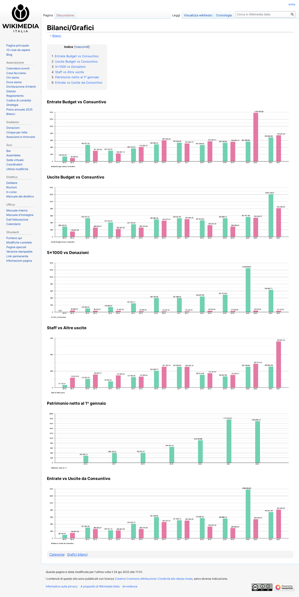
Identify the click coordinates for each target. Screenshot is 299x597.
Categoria (56, 554)
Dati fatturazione (17, 219)
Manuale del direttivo (20, 196)
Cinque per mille (16, 132)
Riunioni (11, 187)
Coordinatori (14, 164)
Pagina (48, 15)
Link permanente (17, 256)
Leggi (176, 15)
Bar (8, 151)
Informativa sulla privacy (62, 586)
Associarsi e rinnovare (20, 137)
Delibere (11, 183)
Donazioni (13, 127)
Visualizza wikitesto (198, 15)
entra (291, 4)
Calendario (13, 224)
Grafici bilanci (77, 554)
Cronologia (224, 15)
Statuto (11, 91)
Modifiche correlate (19, 242)
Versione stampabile (19, 251)
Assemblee (13, 155)
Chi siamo (12, 77)
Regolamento (15, 95)
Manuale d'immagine (19, 215)
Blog (9, 54)
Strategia (12, 105)
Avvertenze (129, 586)
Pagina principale (17, 45)
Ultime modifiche (17, 169)
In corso (11, 192)
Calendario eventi (17, 68)
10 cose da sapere (18, 50)
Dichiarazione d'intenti (21, 86)
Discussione (65, 15)
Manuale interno (17, 210)
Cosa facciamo (16, 73)
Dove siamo (14, 82)
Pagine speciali (16, 247)
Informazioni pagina (19, 260)
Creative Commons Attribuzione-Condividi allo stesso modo (153, 578)
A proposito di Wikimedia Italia (100, 586)
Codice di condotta (18, 100)
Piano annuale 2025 (19, 109)
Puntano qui (14, 238)
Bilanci (56, 35)
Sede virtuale (15, 160)
